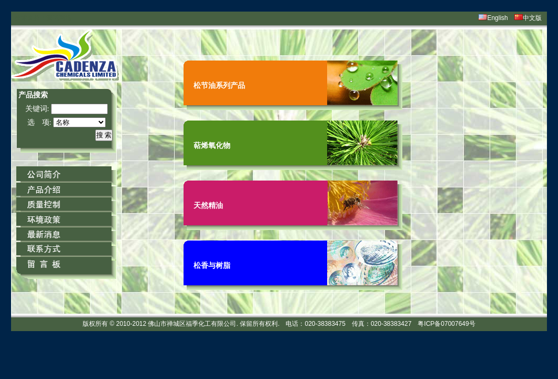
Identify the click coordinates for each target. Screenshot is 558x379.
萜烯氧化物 (212, 145)
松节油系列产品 (219, 85)
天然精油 (208, 205)
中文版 (532, 18)
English (497, 18)
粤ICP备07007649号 (446, 323)
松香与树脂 (212, 265)
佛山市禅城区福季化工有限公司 (192, 323)
